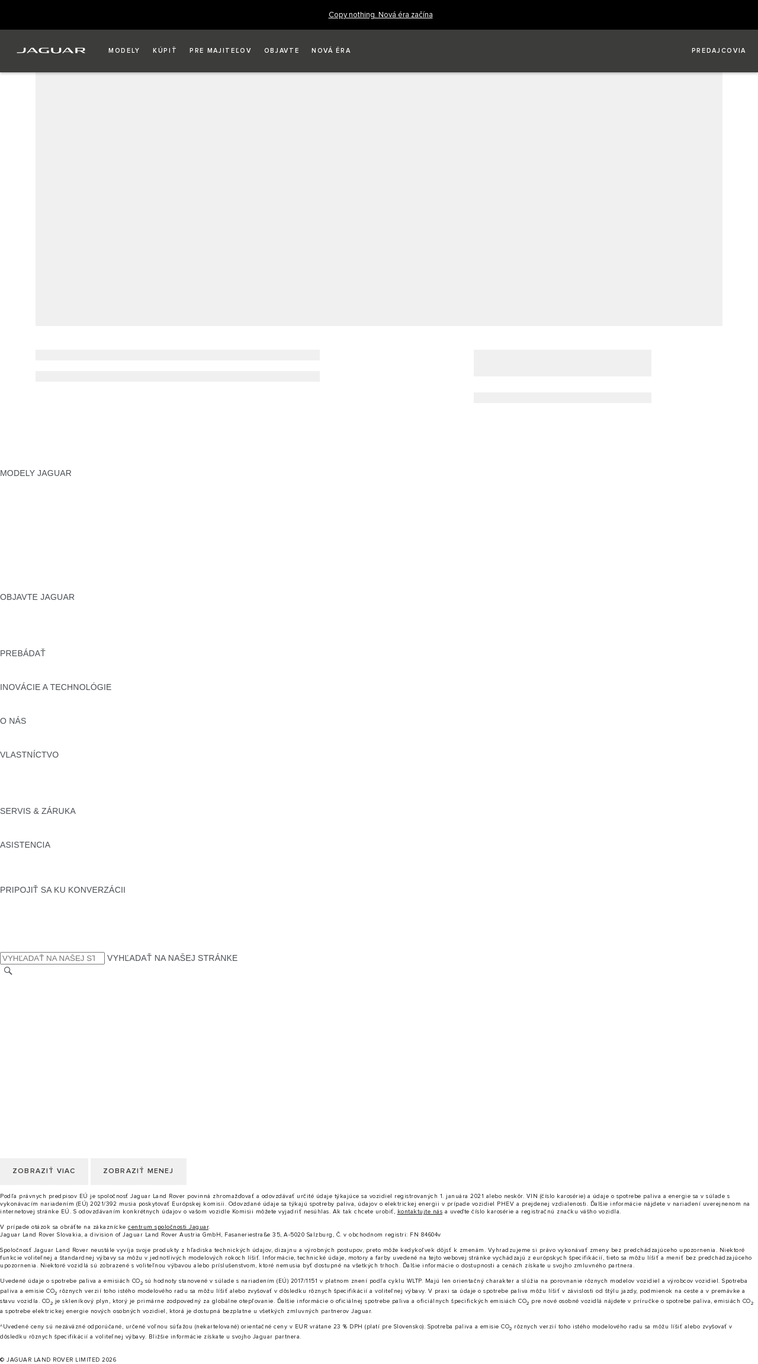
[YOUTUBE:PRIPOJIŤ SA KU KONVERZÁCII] (25, 923)
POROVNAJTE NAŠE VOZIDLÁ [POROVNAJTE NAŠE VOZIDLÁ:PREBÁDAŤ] (60, 664)
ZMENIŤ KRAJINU (35, 983)
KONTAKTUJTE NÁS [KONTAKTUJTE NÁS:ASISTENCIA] (40, 867)
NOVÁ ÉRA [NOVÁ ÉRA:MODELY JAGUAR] (22, 585)
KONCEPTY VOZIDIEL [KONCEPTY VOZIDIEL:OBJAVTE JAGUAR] (44, 630)
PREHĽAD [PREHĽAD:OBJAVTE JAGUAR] (20, 608)
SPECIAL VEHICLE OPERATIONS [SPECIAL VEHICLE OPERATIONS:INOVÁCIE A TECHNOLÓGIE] (65, 709)
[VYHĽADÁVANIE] (8, 971)
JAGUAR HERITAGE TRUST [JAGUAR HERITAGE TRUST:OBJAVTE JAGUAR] (55, 642)
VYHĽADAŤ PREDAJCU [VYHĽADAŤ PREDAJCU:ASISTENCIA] (46, 878)
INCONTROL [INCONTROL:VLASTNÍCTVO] (25, 777)
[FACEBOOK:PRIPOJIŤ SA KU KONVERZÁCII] (28, 935)
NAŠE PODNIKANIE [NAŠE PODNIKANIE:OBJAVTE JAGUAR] (39, 619)
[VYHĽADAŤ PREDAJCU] (708, 51)
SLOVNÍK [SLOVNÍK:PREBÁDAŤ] (18, 676)
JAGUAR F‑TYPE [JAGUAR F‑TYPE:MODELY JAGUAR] (33, 518)
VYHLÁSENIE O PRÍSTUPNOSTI (63, 1062)
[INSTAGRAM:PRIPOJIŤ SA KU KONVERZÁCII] (29, 901)
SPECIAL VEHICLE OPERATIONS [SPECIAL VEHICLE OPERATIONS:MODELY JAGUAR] (65, 574)
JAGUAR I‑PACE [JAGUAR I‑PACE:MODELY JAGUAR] (32, 507)
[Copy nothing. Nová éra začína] (381, 15)
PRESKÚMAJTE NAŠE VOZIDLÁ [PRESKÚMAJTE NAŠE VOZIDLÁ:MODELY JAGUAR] (63, 552)
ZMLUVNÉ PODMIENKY (47, 1039)
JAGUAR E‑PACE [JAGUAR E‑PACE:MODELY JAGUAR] (34, 495)
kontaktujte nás (420, 1212)
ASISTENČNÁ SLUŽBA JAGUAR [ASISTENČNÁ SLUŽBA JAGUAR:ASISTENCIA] (63, 856)
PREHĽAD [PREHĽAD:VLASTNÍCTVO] (20, 766)
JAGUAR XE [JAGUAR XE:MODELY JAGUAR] (24, 529)
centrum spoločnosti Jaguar (168, 1227)
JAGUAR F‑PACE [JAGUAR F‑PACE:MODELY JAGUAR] (34, 484)
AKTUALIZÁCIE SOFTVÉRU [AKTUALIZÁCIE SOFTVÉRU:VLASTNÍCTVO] (54, 799)
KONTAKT (19, 994)
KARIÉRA (18, 1006)
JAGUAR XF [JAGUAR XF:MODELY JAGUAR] (23, 540)
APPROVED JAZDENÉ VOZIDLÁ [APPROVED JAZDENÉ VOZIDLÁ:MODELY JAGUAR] (63, 563)
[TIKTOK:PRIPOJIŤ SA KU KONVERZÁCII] (20, 912)
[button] (124, 51)
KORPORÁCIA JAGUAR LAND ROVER (75, 1051)
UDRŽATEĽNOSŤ (34, 743)
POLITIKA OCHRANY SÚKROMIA (65, 1017)
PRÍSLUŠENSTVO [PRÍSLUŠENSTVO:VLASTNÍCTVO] (35, 788)
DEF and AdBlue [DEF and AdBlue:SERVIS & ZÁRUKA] (31, 833)
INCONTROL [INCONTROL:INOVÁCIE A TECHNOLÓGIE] (25, 698)
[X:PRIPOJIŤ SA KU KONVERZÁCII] (8, 946)
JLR (7, 732)
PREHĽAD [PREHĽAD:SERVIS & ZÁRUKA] (20, 822)
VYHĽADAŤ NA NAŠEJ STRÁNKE (172, 958)
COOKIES (19, 1028)
